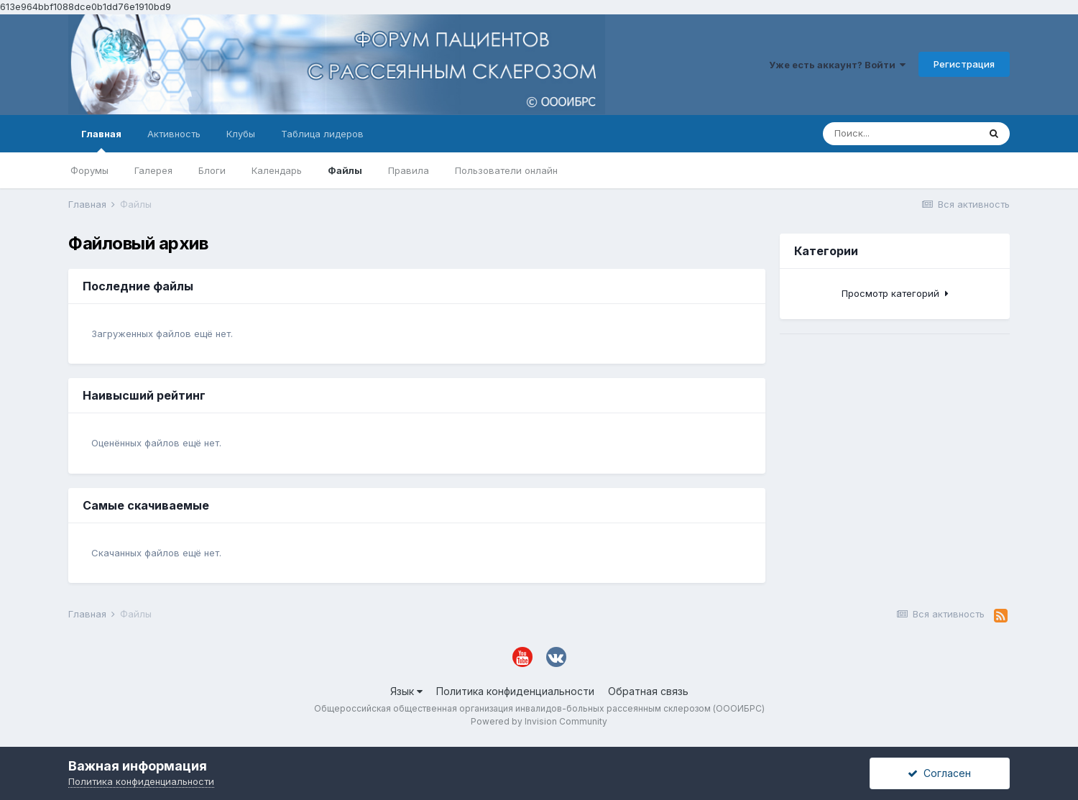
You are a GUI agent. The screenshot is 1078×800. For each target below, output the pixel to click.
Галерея (153, 170)
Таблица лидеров (322, 133)
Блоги (212, 170)
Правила (408, 170)
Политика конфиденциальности (515, 691)
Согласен (939, 773)
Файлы (345, 170)
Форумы (89, 170)
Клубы (240, 133)
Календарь (277, 170)
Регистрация (964, 64)
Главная (101, 140)
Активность (174, 133)
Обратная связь (648, 691)
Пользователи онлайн (506, 170)
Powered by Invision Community (539, 721)
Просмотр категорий (895, 293)
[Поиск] (900, 133)
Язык (406, 691)
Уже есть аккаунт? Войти (837, 64)
